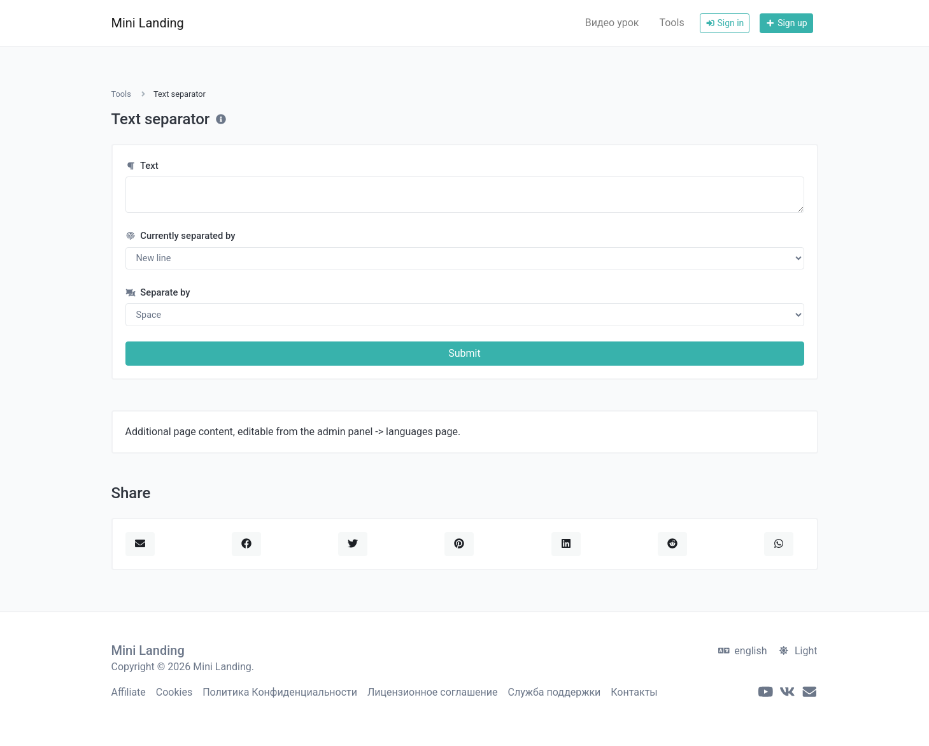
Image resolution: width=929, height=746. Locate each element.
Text (142, 165)
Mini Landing (147, 23)
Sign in (725, 23)
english (742, 651)
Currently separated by (180, 235)
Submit (464, 353)
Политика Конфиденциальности (279, 692)
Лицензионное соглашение (432, 692)
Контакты (634, 692)
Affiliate (128, 692)
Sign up (786, 23)
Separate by (157, 292)
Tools (671, 23)
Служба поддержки (554, 692)
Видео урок (612, 23)
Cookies (174, 692)
